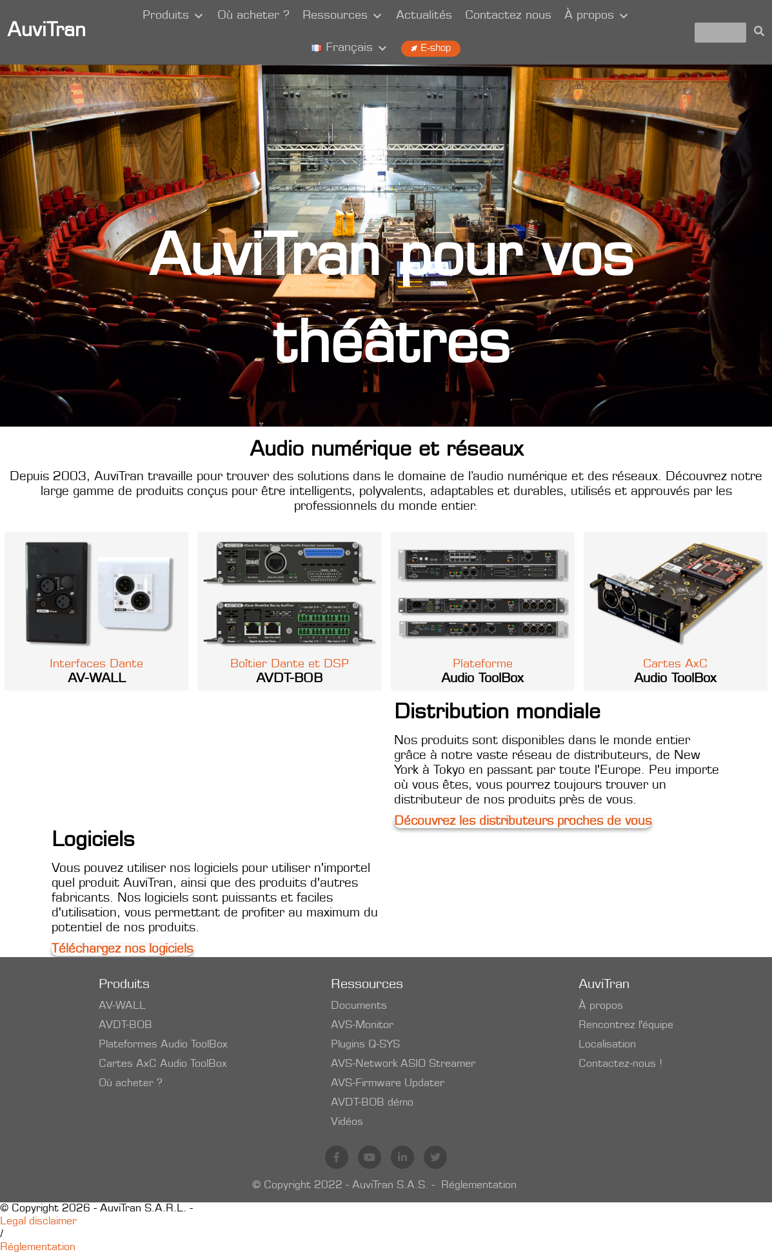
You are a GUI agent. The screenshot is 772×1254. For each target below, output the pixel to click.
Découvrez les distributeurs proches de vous (522, 822)
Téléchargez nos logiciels (122, 950)
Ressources (342, 16)
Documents (359, 1006)
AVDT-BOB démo (372, 1103)
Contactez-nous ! (620, 1064)
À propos (596, 16)
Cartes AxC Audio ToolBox (163, 1064)
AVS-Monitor (362, 1025)
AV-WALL (122, 1006)
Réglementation (479, 1185)
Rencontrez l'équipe (626, 1025)
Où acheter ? (253, 16)
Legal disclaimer (38, 1222)
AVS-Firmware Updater (387, 1083)
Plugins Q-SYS (365, 1045)
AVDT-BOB (125, 1025)
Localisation (607, 1045)
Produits (173, 16)
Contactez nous (508, 16)
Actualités (424, 16)
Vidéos (347, 1122)
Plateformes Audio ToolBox (163, 1045)
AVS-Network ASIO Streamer (403, 1064)
